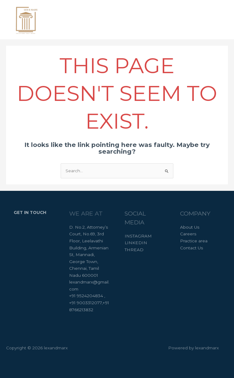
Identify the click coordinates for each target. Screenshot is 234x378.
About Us (189, 227)
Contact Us (191, 247)
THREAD (134, 249)
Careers (188, 233)
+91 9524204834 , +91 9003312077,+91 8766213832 (89, 302)
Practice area (193, 240)
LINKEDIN (136, 242)
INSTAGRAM (138, 236)
